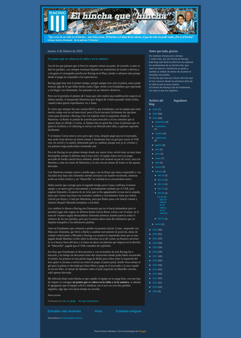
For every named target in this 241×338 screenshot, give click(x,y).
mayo (158, 158)
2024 (155, 118)
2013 (155, 273)
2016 (155, 260)
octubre (159, 133)
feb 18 (161, 179)
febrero (159, 171)
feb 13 (161, 184)
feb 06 (161, 193)
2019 (155, 247)
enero (158, 224)
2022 (155, 234)
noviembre (160, 126)
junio (157, 153)
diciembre (160, 122)
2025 (155, 113)
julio (157, 149)
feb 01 (161, 218)
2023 (155, 229)
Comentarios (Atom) (72, 318)
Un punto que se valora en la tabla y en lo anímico (78, 58)
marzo (158, 167)
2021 (155, 238)
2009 (155, 291)
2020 (155, 243)
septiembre (160, 138)
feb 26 (161, 175)
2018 (155, 252)
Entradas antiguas (128, 311)
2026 (155, 109)
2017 (155, 256)
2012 (155, 278)
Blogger (142, 331)
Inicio (98, 311)
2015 (155, 265)
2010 (155, 287)
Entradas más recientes (64, 311)
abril (157, 162)
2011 (155, 282)
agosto (159, 145)
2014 (155, 269)
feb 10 (161, 188)
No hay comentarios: (89, 301)
